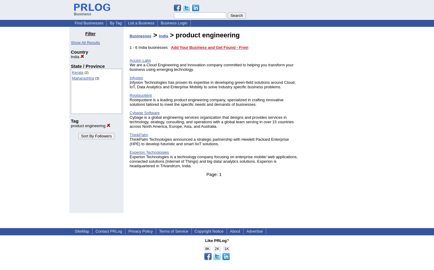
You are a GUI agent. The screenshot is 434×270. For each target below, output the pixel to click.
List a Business (141, 23)
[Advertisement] (334, 121)
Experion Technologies (149, 152)
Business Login (174, 23)
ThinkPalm (139, 135)
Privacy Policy (140, 231)
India (77, 57)
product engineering (90, 126)
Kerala (77, 72)
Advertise (255, 231)
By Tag (116, 23)
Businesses (140, 36)
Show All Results (85, 42)
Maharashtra (83, 78)
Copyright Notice (209, 231)
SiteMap (82, 231)
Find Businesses (89, 23)
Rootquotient (141, 95)
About (235, 231)
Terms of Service (173, 231)
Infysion (136, 78)
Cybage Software (145, 113)
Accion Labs (140, 60)
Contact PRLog (109, 231)
